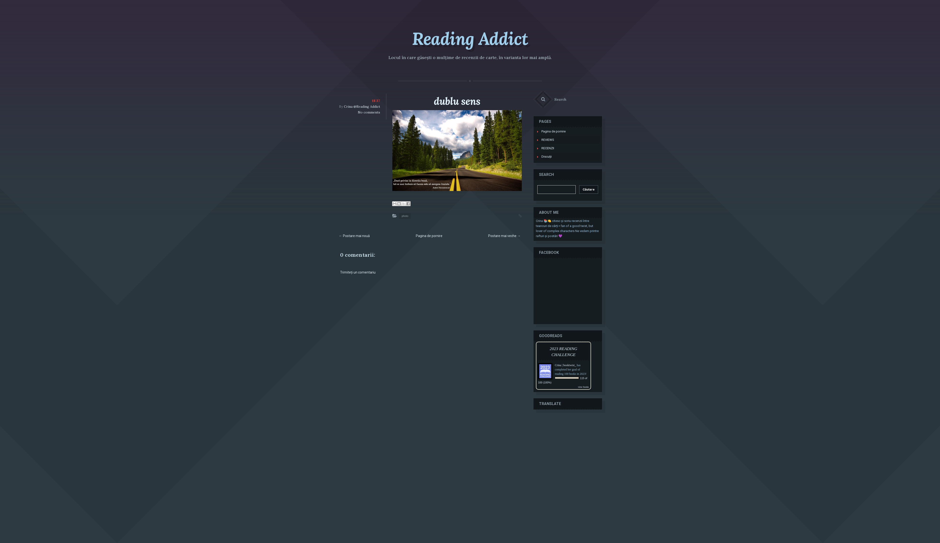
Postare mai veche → (504, 236)
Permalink (515, 215)
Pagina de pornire (429, 236)
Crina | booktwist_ (565, 365)
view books (583, 387)
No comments (369, 112)
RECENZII (547, 148)
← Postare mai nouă (354, 236)
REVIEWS (547, 140)
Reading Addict (470, 38)
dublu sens (457, 101)
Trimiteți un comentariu (358, 272)
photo (405, 216)
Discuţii (546, 156)
